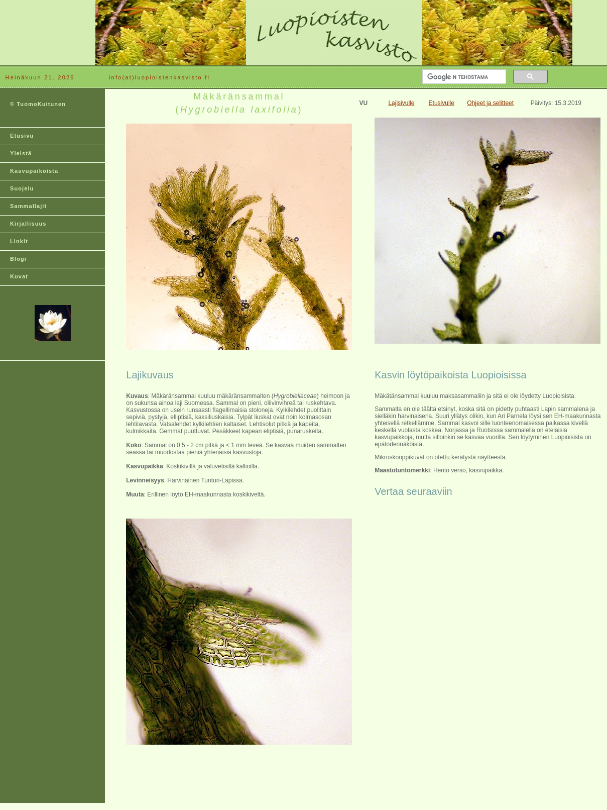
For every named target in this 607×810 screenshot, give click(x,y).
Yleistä (21, 153)
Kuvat (19, 276)
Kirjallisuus (28, 224)
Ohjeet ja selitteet (490, 103)
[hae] (463, 76)
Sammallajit (28, 206)
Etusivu (22, 136)
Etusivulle (441, 103)
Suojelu (22, 188)
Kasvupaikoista (34, 171)
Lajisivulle (401, 103)
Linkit (19, 241)
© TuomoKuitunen (38, 104)
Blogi (18, 259)
